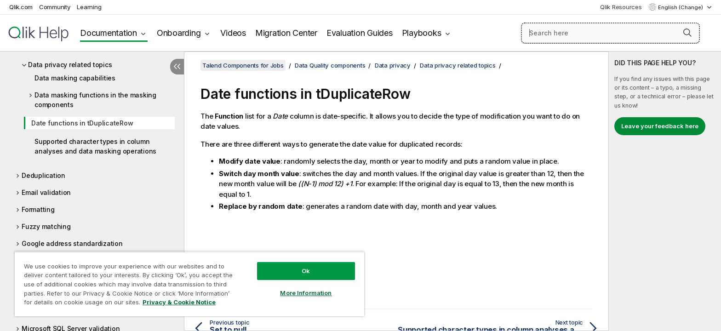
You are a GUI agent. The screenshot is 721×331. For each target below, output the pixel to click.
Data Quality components (330, 65)
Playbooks (421, 33)
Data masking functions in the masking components (95, 99)
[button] (687, 32)
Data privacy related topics (70, 64)
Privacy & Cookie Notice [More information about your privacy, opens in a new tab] (179, 302)
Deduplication (43, 175)
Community (55, 7)
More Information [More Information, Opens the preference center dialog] (306, 293)
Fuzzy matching (46, 226)
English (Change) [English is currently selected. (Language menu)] (681, 7)
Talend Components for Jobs (243, 65)
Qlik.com (21, 7)
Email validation (46, 192)
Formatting (38, 209)
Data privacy (393, 65)
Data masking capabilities (74, 78)
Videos (233, 33)
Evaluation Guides (359, 33)
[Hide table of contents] (177, 66)
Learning (89, 7)
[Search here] (610, 33)
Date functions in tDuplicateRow (82, 123)
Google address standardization (72, 243)
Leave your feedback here (659, 126)
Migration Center (286, 33)
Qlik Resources (621, 7)
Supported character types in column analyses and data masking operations (95, 146)
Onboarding (179, 33)
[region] (189, 283)
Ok (306, 270)
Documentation (108, 33)
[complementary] (665, 191)
